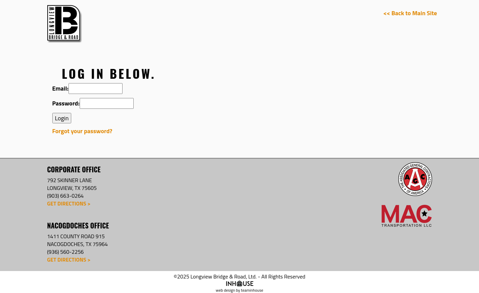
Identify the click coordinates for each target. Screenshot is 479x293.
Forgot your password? (82, 131)
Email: (60, 88)
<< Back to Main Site (410, 13)
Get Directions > (68, 203)
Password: (66, 103)
